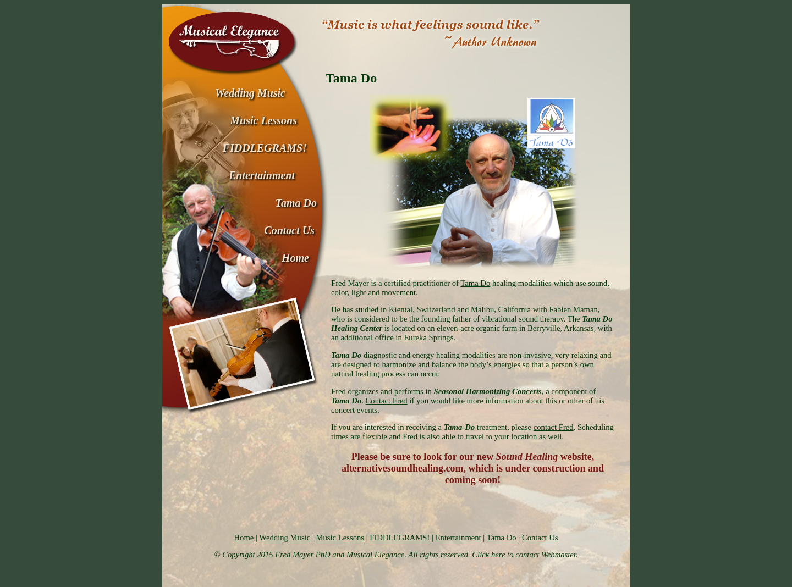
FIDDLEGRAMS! (400, 537)
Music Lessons (340, 537)
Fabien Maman (573, 309)
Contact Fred (387, 400)
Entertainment (458, 537)
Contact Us (540, 537)
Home (244, 537)
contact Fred (554, 427)
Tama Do (475, 283)
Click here (488, 554)
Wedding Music (284, 537)
